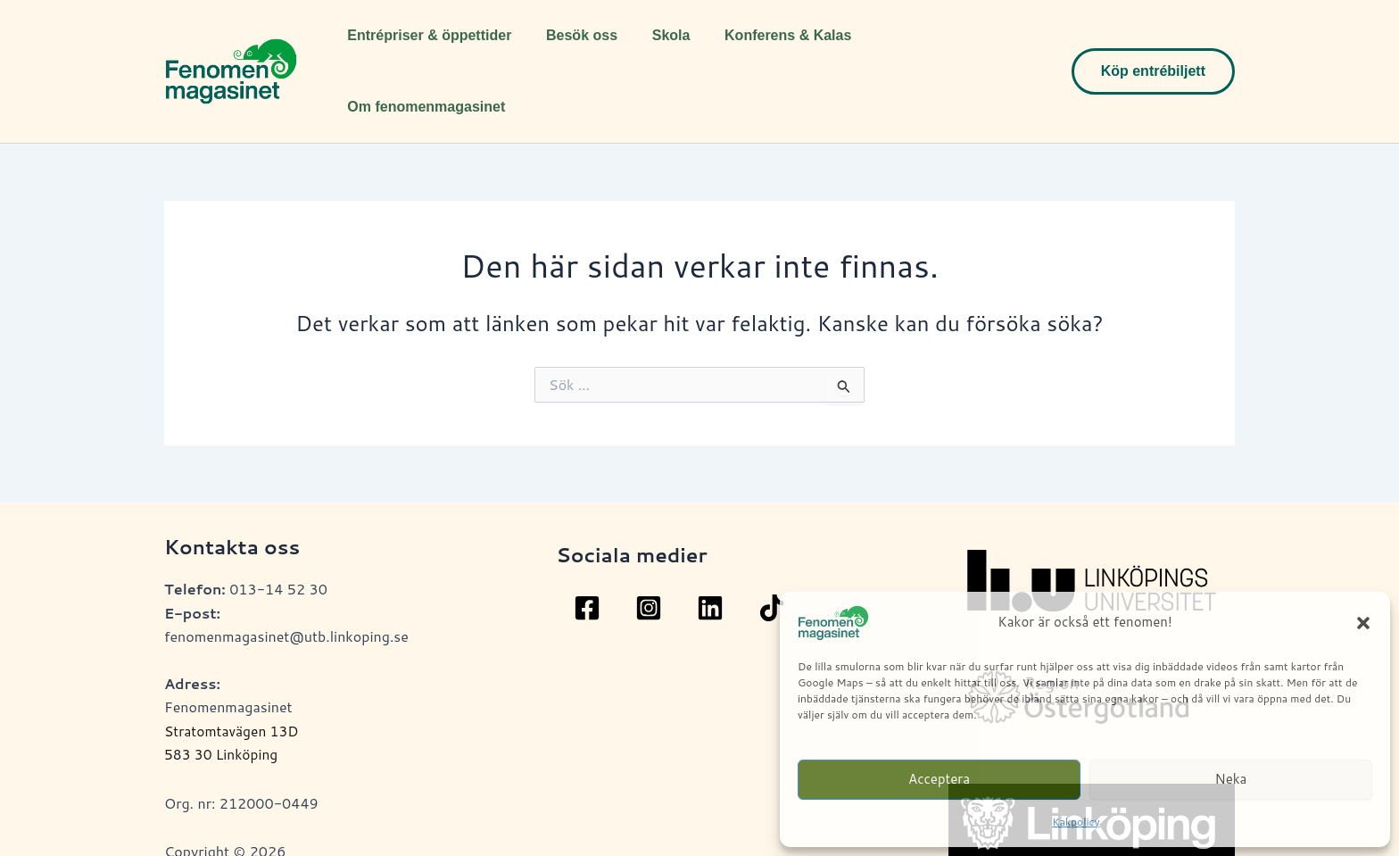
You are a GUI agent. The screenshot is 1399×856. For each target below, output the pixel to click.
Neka (1231, 778)
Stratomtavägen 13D (233, 683)
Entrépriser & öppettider (426, 47)
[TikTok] (771, 560)
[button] (1363, 623)
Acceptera (939, 778)
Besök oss (572, 47)
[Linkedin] (710, 560)
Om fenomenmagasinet (938, 47)
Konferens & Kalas (767, 47)
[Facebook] (587, 560)
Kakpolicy (1075, 821)
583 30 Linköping (222, 706)
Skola (656, 47)
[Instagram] (648, 560)
